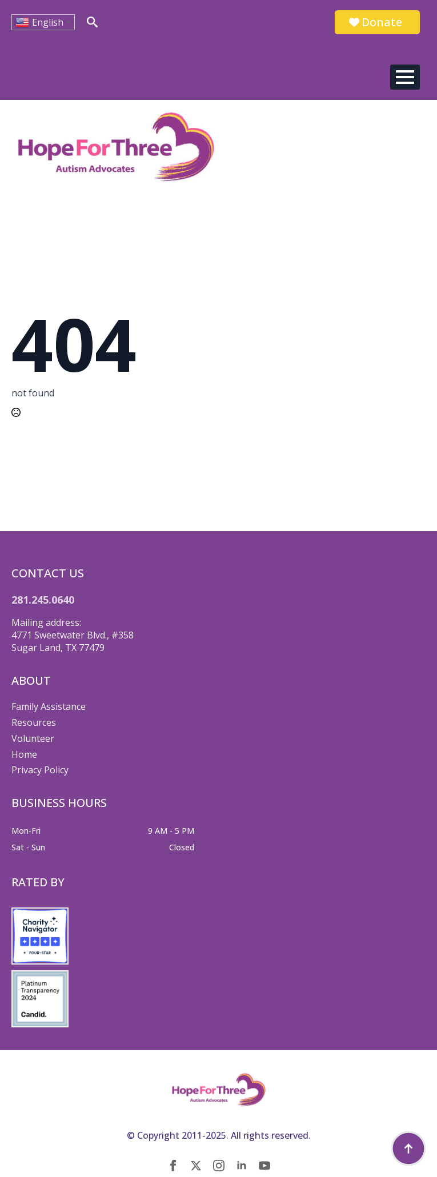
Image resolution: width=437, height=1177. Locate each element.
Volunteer (32, 738)
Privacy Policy (40, 770)
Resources (33, 722)
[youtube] (264, 1165)
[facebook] (173, 1165)
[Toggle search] (92, 22)
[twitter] (196, 1165)
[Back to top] (408, 1148)
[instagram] (218, 1165)
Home (24, 754)
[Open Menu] (405, 77)
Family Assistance (48, 706)
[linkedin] (241, 1165)
